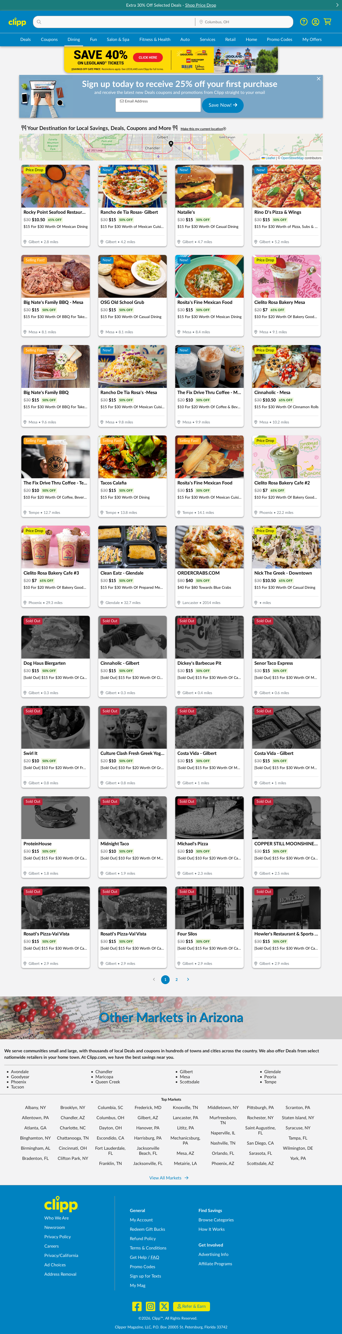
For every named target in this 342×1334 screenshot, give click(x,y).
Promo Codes (279, 39)
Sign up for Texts (145, 1276)
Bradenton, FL (35, 1158)
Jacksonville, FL (147, 1163)
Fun (93, 39)
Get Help (138, 1257)
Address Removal (60, 1274)
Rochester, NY (260, 1118)
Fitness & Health (154, 39)
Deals (25, 39)
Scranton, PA (298, 1108)
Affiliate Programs (215, 1264)
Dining (74, 39)
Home (251, 39)
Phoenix (16, 1082)
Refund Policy (143, 1239)
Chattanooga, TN (73, 1138)
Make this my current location (203, 129)
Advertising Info (213, 1254)
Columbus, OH (110, 1118)
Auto (185, 39)
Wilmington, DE (298, 1148)
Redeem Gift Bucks (147, 1229)
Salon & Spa (118, 39)
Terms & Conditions (148, 1248)
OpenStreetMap (292, 158)
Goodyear (17, 1077)
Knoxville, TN (185, 1108)
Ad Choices (55, 1265)
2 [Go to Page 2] (177, 980)
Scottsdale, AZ (260, 1163)
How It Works (212, 1229)
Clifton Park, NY (73, 1158)
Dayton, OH (110, 1128)
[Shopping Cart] (327, 21)
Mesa (182, 1077)
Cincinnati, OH (73, 1148)
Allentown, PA (35, 1118)
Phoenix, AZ (223, 1163)
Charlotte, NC (73, 1128)
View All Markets (168, 1178)
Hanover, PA (148, 1128)
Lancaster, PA (185, 1118)
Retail (230, 39)
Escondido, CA (110, 1138)
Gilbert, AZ (148, 1118)
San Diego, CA (260, 1143)
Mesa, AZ (185, 1153)
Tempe (268, 1082)
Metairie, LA (185, 1163)
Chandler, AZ (73, 1118)
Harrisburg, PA (148, 1138)
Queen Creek (105, 1082)
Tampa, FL (298, 1138)
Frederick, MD (148, 1108)
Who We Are (56, 1218)
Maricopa (102, 1077)
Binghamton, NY (35, 1138)
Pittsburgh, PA (260, 1108)
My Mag (137, 1285)
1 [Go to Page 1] (165, 980)
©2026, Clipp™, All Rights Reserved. (167, 1318)
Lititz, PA (185, 1128)
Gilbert (184, 1072)
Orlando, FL (223, 1153)
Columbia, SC (110, 1108)
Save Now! (223, 105)
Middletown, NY (223, 1108)
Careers (51, 1246)
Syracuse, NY (298, 1128)
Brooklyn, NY (72, 1108)
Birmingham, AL (35, 1148)
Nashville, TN (223, 1143)
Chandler (101, 1072)
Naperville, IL (223, 1133)
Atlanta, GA (35, 1128)
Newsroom (54, 1227)
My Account (141, 1220)
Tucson (15, 1087)
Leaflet (268, 158)
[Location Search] (244, 22)
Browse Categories (216, 1220)
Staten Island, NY (298, 1118)
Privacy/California (61, 1255)
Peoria (268, 1077)
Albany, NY (35, 1108)
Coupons (49, 39)
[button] (337, 5)
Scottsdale (187, 1082)
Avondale (17, 1072)
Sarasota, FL (260, 1153)
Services (207, 39)
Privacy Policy (57, 1237)
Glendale (270, 1072)
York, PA (298, 1158)
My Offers (312, 39)
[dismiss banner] (319, 79)
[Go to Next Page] (188, 979)
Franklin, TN (110, 1163)
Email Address (134, 101)
